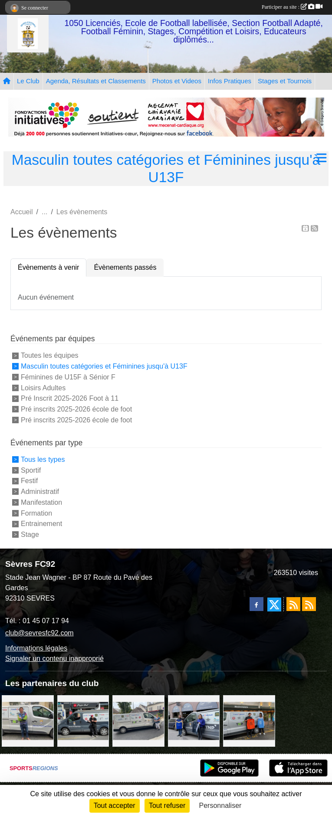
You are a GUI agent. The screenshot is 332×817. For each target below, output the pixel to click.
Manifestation (41, 502)
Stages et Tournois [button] (285, 81)
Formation (36, 512)
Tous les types (43, 459)
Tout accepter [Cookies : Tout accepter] (114, 805)
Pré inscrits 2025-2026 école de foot (76, 409)
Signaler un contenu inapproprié (54, 658)
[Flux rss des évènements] (309, 604)
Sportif (31, 470)
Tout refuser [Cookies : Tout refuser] (167, 805)
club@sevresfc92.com (39, 633)
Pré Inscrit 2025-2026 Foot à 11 (69, 398)
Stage (30, 534)
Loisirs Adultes (43, 387)
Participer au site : (292, 7)
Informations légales (36, 648)
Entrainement (41, 523)
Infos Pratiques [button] (229, 81)
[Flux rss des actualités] (293, 604)
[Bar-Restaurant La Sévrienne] (138, 720)
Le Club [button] (28, 81)
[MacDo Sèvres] (249, 720)
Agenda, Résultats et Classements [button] (96, 81)
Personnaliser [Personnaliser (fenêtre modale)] (220, 805)
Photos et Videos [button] (176, 81)
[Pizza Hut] (83, 720)
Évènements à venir (48, 267)
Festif (29, 480)
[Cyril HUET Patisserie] (194, 720)
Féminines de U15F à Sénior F (68, 377)
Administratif (40, 491)
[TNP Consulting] (28, 720)
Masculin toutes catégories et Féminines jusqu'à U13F (104, 366)
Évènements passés (125, 267)
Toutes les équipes (50, 355)
